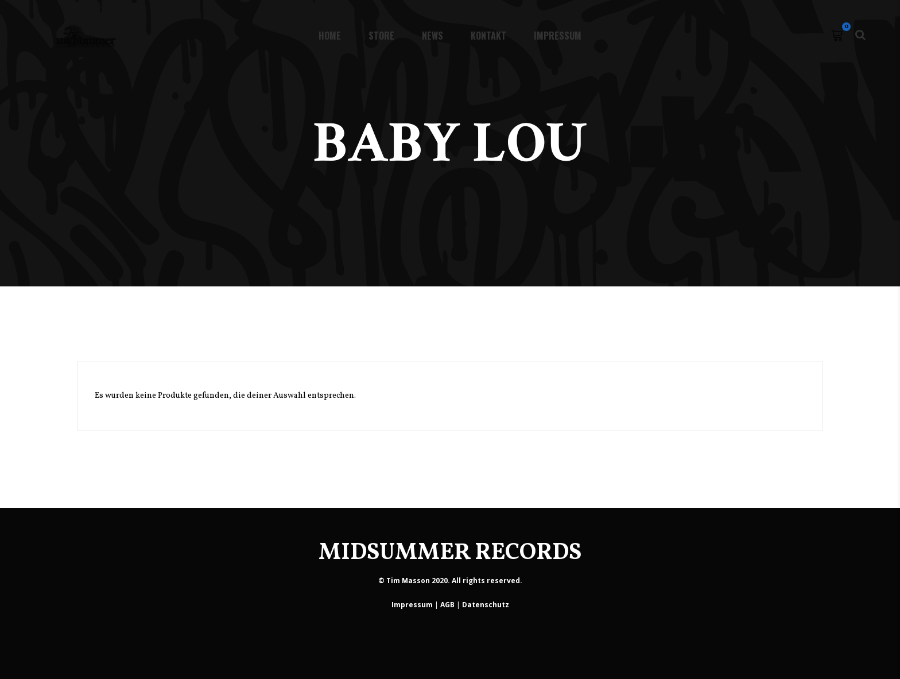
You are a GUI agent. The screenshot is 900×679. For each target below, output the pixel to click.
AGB (447, 605)
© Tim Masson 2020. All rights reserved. (450, 580)
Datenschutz (485, 605)
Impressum (412, 605)
